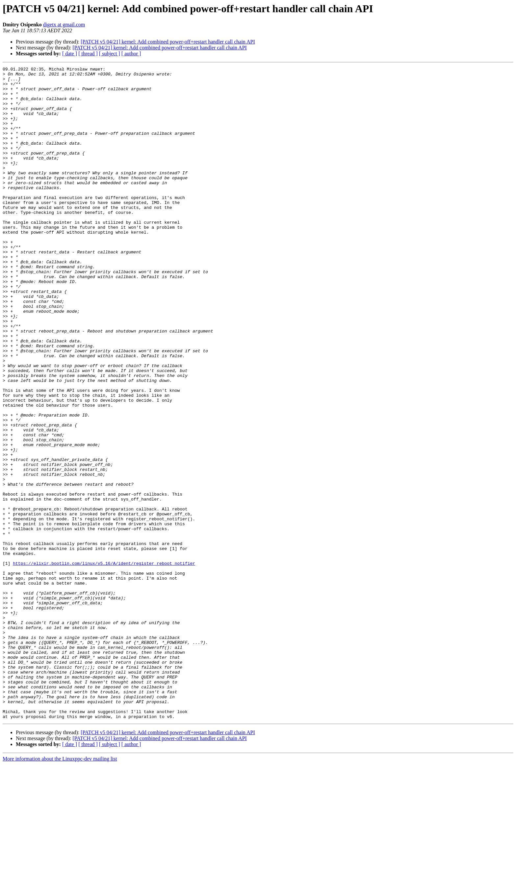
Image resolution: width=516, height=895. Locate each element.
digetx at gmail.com (64, 24)
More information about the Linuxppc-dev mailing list (60, 889)
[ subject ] (109, 53)
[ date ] (69, 53)
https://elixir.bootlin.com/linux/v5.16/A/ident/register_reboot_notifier (104, 663)
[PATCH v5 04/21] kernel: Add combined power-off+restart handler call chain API (168, 41)
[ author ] (131, 53)
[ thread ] (88, 53)
